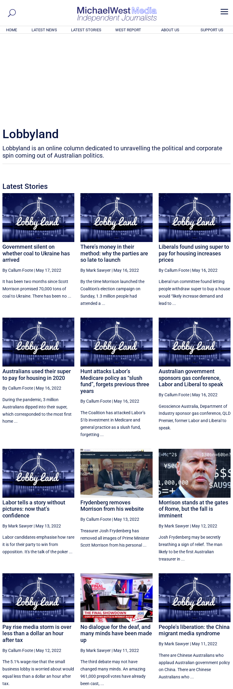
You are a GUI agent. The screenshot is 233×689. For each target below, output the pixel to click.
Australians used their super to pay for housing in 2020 (36, 291)
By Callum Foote (17, 187)
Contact (202, 685)
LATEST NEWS (44, 30)
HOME (11, 30)
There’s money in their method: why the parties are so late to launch (114, 170)
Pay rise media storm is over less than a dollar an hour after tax (36, 551)
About (187, 685)
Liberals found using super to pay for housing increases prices (194, 170)
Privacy (220, 685)
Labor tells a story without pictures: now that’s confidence (33, 426)
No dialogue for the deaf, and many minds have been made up (116, 551)
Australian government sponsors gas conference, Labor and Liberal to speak (191, 295)
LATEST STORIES (86, 30)
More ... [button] (214, 628)
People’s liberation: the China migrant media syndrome (194, 547)
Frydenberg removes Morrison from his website (112, 423)
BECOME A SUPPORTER (203, 651)
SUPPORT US (212, 30)
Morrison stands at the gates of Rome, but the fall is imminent (193, 426)
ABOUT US (170, 30)
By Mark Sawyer (95, 187)
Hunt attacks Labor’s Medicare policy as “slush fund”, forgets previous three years (114, 298)
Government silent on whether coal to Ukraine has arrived (36, 170)
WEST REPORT (128, 30)
